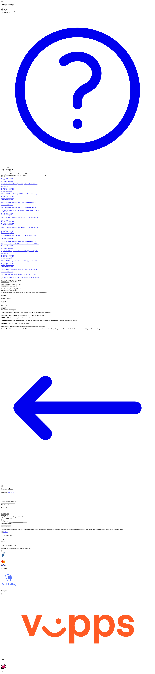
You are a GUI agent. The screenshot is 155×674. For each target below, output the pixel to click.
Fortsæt (3, 308)
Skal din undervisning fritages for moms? (11, 175)
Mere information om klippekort (9, 310)
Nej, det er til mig (6, 519)
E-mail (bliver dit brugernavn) (8, 501)
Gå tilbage (5, 532)
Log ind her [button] (11, 492)
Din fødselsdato (5, 514)
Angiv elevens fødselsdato (7, 169)
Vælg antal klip (4, 282)
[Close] (2, 1)
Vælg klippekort (5, 177)
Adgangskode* (4, 522)
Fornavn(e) (3, 495)
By (1, 510)
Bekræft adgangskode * (7, 523)
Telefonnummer (5, 504)
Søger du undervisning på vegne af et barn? (12, 517)
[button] (6, 527)
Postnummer (4, 507)
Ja (2, 520)
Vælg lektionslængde (6, 11)
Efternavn (3, 498)
